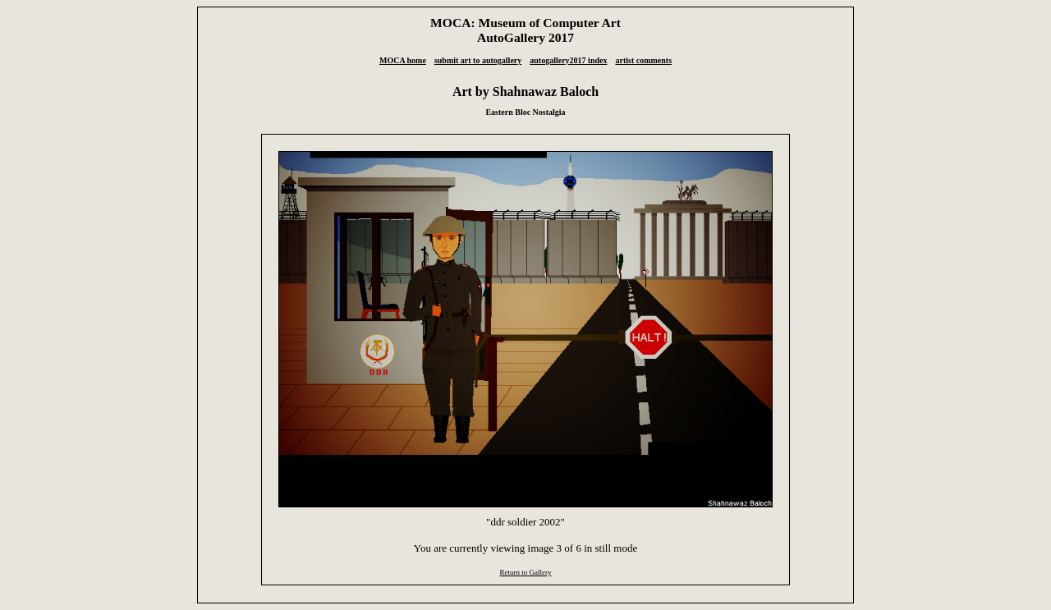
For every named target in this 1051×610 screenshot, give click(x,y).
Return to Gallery (525, 572)
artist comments (643, 60)
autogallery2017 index (568, 60)
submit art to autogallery (477, 60)
